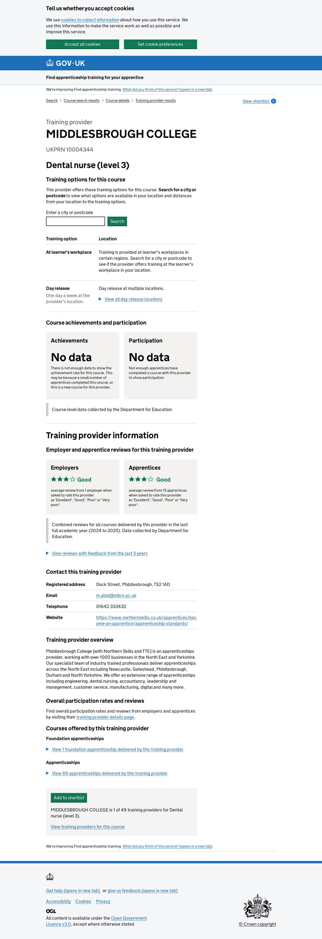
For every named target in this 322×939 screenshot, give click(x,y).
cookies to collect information (90, 19)
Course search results (82, 100)
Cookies (83, 901)
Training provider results (155, 100)
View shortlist (259, 101)
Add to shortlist (69, 797)
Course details (117, 100)
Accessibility (58, 901)
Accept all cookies (82, 44)
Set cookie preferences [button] (160, 44)
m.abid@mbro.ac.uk (116, 595)
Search (52, 100)
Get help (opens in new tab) (73, 890)
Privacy (103, 901)
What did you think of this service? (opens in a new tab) (167, 89)
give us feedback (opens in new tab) (143, 890)
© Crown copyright (257, 924)
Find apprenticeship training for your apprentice (94, 77)
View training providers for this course (88, 826)
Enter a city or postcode (69, 212)
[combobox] (75, 221)
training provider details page (105, 717)
